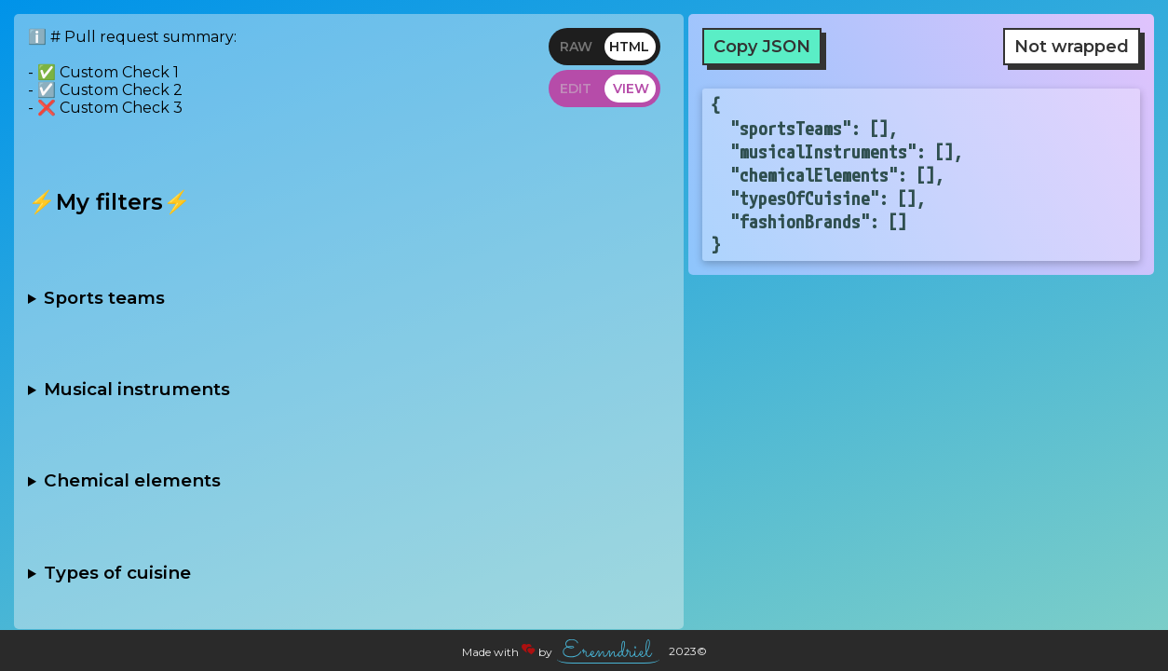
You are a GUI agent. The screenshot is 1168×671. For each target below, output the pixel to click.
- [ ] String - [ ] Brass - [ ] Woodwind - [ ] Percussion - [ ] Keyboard (349, 389)
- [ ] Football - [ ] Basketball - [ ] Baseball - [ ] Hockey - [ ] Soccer (349, 297)
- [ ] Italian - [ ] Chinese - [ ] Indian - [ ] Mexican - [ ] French (349, 572)
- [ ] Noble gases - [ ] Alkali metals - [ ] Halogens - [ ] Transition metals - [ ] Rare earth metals (349, 481)
